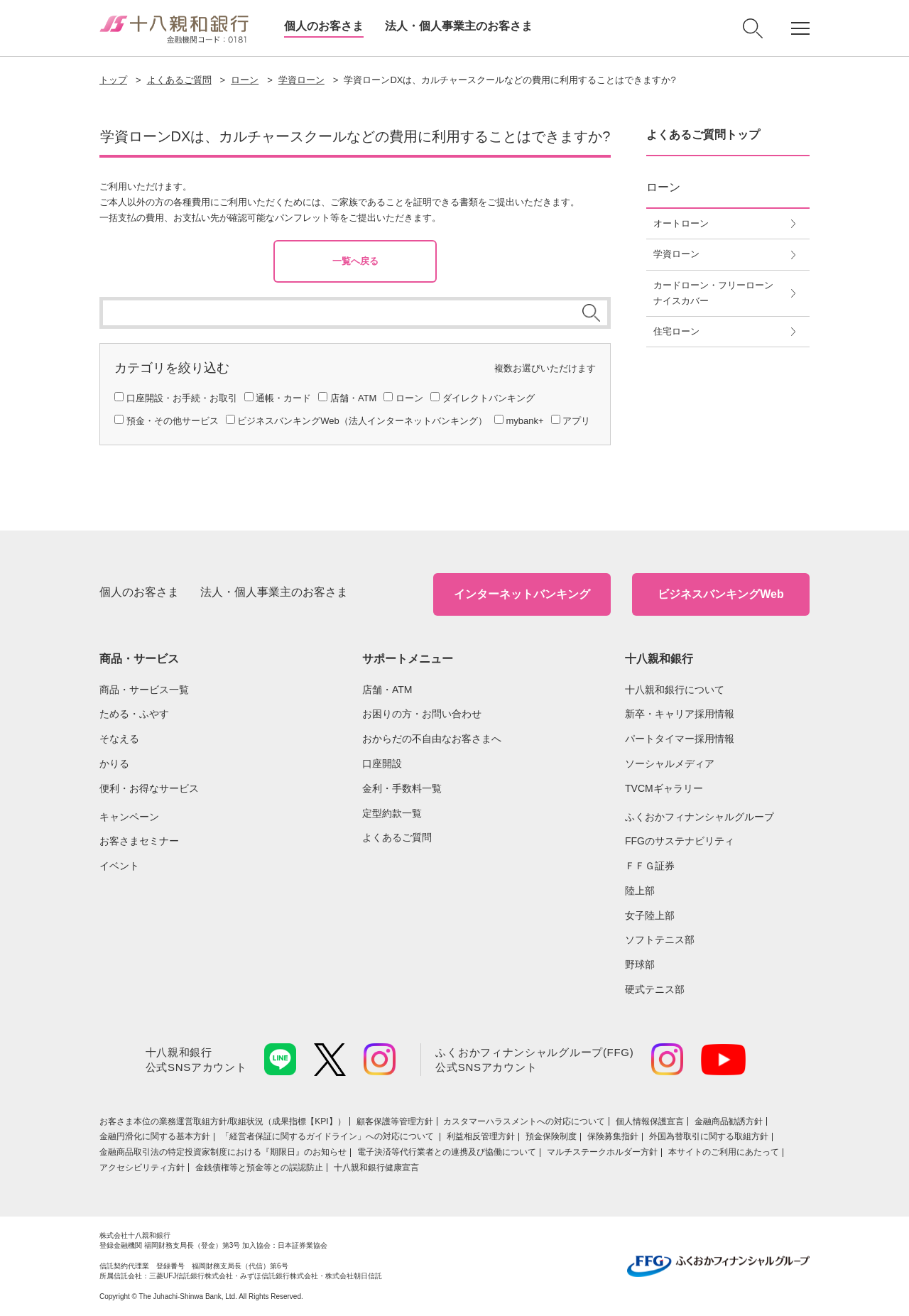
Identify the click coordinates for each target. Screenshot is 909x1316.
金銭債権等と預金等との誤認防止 (259, 1168)
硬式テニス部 (655, 989)
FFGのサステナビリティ (679, 841)
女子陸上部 (650, 915)
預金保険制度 (551, 1136)
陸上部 (640, 890)
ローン (244, 80)
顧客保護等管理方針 (394, 1121)
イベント (119, 865)
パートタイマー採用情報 (679, 738)
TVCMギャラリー (664, 788)
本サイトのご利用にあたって (723, 1152)
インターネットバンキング (522, 594)
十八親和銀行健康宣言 (376, 1168)
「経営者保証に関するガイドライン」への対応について (328, 1136)
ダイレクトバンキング (488, 398)
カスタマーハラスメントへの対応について (524, 1121)
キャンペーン (129, 816)
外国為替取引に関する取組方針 (708, 1136)
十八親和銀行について (674, 689)
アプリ (576, 420)
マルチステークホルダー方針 (602, 1152)
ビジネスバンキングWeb (720, 594)
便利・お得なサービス (149, 788)
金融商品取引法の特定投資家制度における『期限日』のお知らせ (223, 1152)
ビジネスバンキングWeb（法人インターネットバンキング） (362, 420)
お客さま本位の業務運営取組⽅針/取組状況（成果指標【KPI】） (222, 1121)
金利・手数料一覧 (402, 788)
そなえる (119, 738)
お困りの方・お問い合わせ (421, 713)
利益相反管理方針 (481, 1136)
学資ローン (301, 80)
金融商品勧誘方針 (729, 1121)
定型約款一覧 (392, 813)
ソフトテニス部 (660, 939)
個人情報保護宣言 (650, 1121)
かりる (114, 763)
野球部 (640, 964)
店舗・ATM (353, 398)
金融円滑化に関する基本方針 (154, 1136)
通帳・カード (283, 398)
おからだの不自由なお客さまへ (431, 738)
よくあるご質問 (179, 80)
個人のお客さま (324, 26)
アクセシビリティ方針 (142, 1168)
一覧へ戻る (355, 261)
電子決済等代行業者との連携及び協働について (446, 1152)
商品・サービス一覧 (144, 689)
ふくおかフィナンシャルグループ (699, 816)
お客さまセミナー (139, 841)
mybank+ (524, 420)
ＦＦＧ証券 (650, 865)
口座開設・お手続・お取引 (181, 398)
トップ (113, 80)
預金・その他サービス (172, 420)
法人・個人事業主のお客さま (459, 26)
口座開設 (382, 763)
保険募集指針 (612, 1136)
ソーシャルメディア (669, 763)
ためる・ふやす (134, 713)
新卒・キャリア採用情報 (679, 713)
